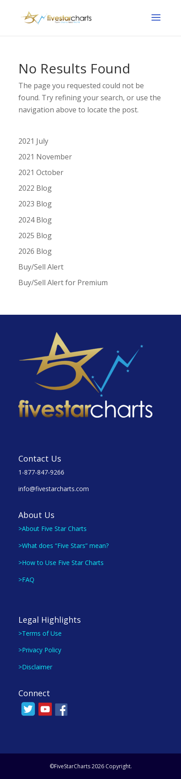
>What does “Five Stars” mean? (63, 545)
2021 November (45, 157)
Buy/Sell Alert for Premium (63, 282)
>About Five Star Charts (52, 528)
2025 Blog (35, 235)
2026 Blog (35, 251)
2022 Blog (35, 188)
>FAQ (26, 579)
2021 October (40, 172)
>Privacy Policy (39, 650)
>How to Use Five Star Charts (61, 562)
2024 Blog (35, 220)
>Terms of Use (40, 633)
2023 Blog (35, 204)
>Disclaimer (35, 667)
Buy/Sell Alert (40, 267)
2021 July (33, 141)
